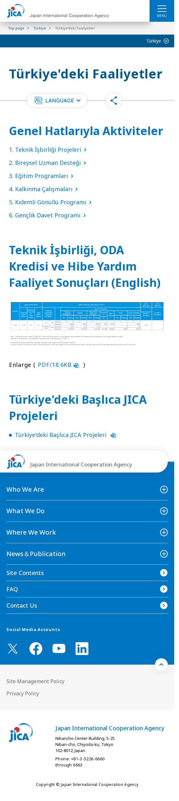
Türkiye (153, 41)
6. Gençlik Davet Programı (48, 215)
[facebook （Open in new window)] (35, 648)
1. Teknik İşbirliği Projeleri (49, 149)
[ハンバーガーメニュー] (162, 8)
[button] (57, 100)
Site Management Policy (35, 681)
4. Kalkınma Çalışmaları (44, 189)
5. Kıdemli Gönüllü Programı (51, 202)
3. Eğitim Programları (42, 176)
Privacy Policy (22, 693)
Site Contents (25, 573)
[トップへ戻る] (161, 664)
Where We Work (31, 532)
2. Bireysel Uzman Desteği (49, 162)
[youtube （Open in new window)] (59, 648)
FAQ (12, 589)
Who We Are (25, 489)
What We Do (25, 510)
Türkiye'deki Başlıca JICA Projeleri (65, 435)
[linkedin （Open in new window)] (82, 648)
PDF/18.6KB (59, 364)
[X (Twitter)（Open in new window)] (12, 648)
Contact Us (21, 605)
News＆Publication (36, 553)
